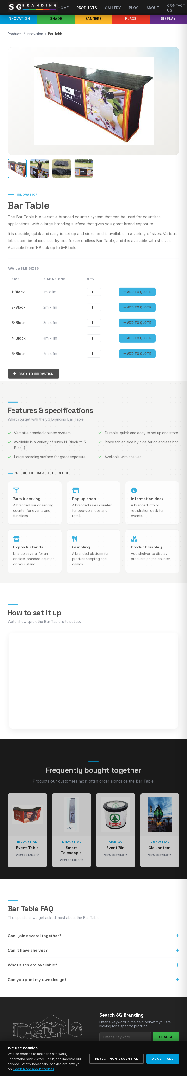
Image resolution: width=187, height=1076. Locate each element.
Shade (56, 19)
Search (166, 1037)
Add (137, 298)
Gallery (113, 8)
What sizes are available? (93, 971)
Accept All (163, 1058)
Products (86, 8)
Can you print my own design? (93, 985)
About (153, 8)
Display (168, 19)
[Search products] (125, 1037)
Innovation (18, 19)
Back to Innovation (33, 380)
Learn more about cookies (33, 1069)
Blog (134, 8)
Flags (130, 19)
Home (63, 8)
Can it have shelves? (93, 956)
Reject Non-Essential (116, 1058)
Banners (93, 19)
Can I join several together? (93, 941)
